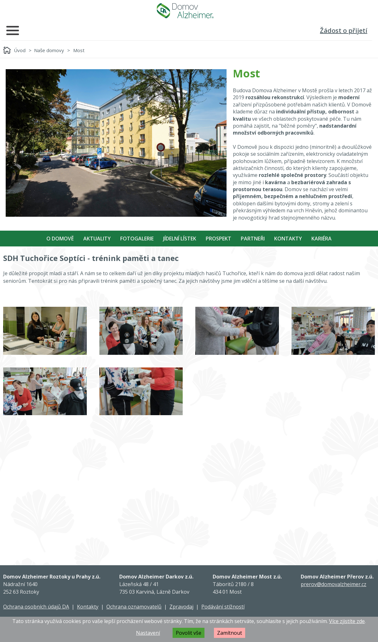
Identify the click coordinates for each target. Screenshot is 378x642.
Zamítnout (229, 632)
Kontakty (288, 238)
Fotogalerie (137, 238)
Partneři (253, 238)
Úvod (20, 50)
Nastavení (148, 632)
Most (79, 50)
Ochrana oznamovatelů (134, 606)
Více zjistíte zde (347, 621)
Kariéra (321, 238)
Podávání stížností (223, 606)
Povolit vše (188, 632)
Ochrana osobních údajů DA (36, 606)
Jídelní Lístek (179, 238)
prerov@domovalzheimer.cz (333, 584)
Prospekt (218, 238)
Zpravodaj (181, 606)
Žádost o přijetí (343, 30)
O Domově (60, 238)
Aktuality (97, 238)
